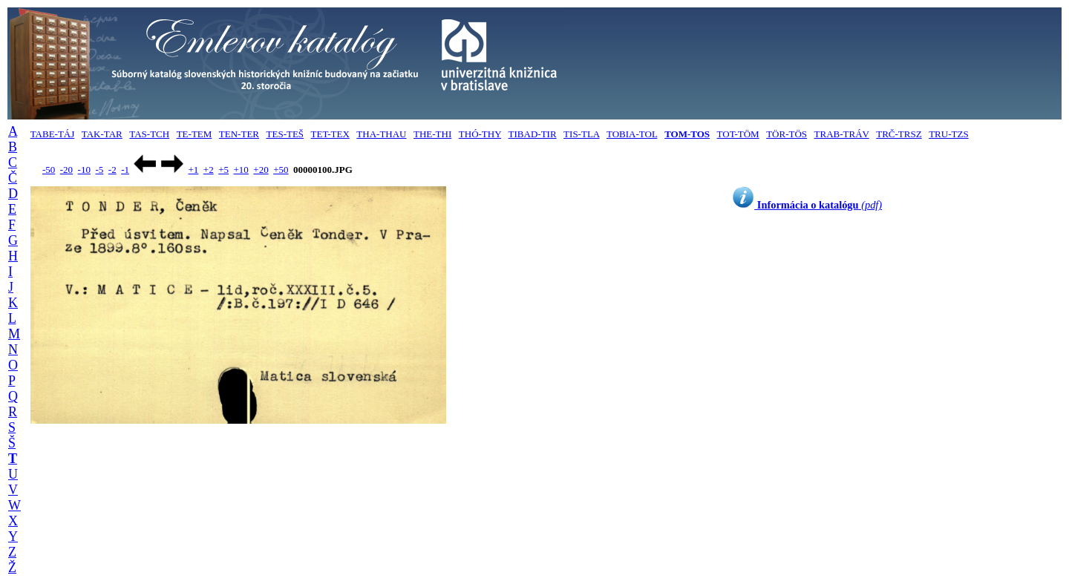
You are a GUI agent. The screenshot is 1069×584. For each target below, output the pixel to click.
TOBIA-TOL (632, 134)
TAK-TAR (102, 134)
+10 (241, 169)
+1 (193, 169)
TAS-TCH (149, 134)
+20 (260, 169)
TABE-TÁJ (52, 134)
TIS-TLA (581, 134)
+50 (280, 169)
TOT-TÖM (738, 134)
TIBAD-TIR (533, 134)
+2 (208, 169)
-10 (84, 169)
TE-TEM (194, 134)
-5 (99, 169)
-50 (48, 169)
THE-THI (432, 134)
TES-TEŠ (285, 134)
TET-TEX (330, 134)
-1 (125, 169)
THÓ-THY (480, 134)
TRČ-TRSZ (898, 134)
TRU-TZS (948, 134)
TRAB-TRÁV (841, 134)
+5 (223, 169)
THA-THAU (381, 134)
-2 (112, 169)
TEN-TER (239, 134)
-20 (66, 169)
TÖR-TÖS (786, 134)
